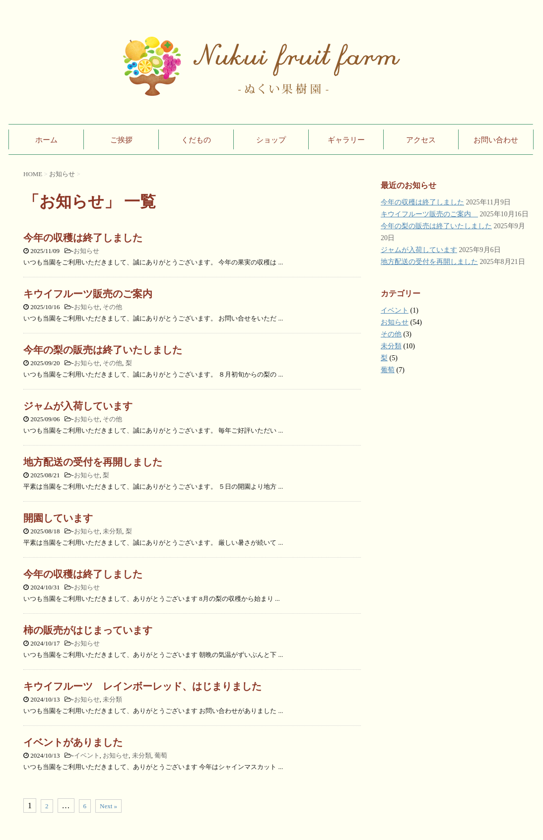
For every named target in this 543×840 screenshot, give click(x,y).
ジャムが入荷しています (78, 405)
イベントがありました (73, 742)
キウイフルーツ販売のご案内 (92, 293)
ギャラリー (346, 140)
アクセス (421, 140)
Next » (108, 806)
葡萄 (160, 755)
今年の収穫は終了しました (82, 237)
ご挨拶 (121, 140)
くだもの (196, 140)
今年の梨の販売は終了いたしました (102, 349)
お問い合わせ (496, 140)
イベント (87, 755)
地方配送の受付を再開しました (92, 461)
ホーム (46, 140)
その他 (112, 307)
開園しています (58, 518)
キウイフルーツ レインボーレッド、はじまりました (142, 686)
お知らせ (86, 251)
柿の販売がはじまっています (87, 630)
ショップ (271, 140)
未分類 (112, 531)
